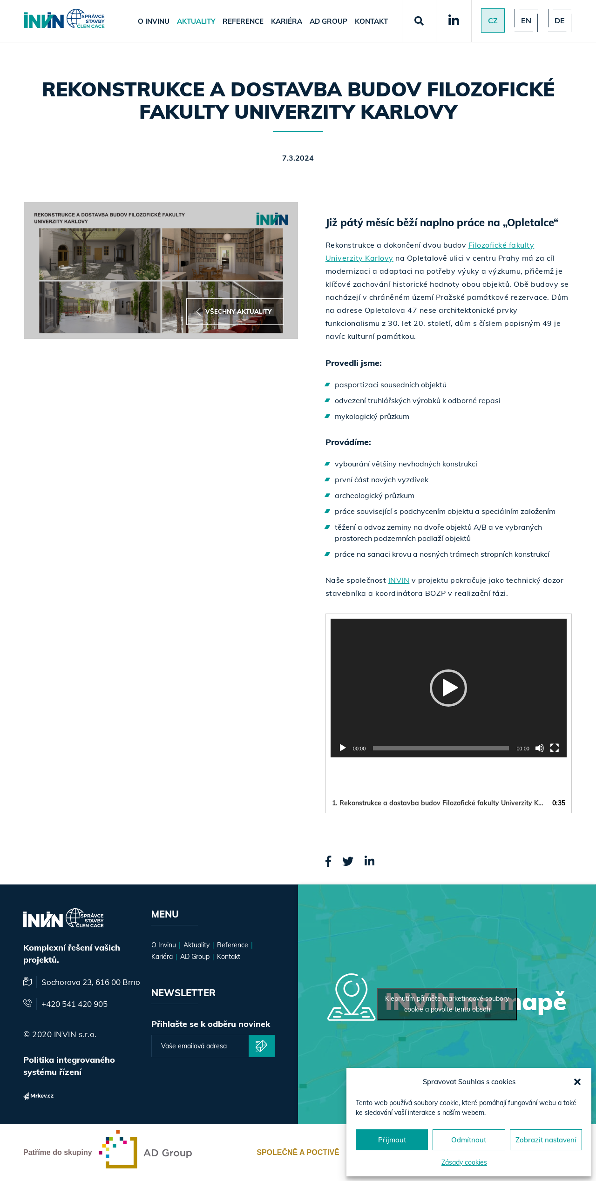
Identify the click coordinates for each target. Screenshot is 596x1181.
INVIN (399, 580)
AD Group (328, 21)
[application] (449, 688)
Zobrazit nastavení (545, 1139)
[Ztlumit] (539, 748)
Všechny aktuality (233, 311)
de (560, 20)
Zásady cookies (464, 1162)
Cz (493, 20)
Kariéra (286, 21)
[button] (577, 1082)
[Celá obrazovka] (554, 748)
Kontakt (371, 21)
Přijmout (392, 1139)
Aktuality (196, 21)
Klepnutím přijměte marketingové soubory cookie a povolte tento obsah (447, 1003)
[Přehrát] (342, 748)
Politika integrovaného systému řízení (69, 1065)
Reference (243, 21)
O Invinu (153, 21)
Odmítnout (468, 1139)
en (526, 20)
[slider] (441, 748)
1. (439, 803)
